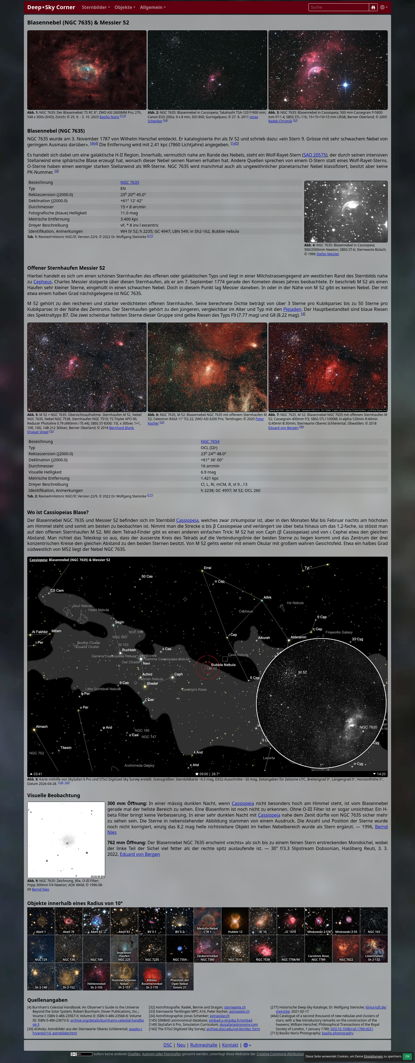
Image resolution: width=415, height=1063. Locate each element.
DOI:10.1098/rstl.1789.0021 (351, 1029)
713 (123, 116)
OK (407, 1056)
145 (235, 143)
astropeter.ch (239, 1011)
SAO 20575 (314, 155)
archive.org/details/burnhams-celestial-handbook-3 (88, 1022)
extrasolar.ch (220, 1016)
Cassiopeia (187, 520)
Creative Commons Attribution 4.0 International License (300, 1054)
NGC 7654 (210, 441)
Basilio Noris (109, 117)
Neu (181, 1045)
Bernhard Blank (121, 427)
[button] (96, 7)
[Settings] (247, 1045)
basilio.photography (337, 1033)
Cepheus (42, 282)
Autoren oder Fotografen (161, 1054)
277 (150, 236)
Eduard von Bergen (283, 427)
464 (94, 143)
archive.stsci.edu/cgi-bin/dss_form (233, 1029)
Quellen (134, 1054)
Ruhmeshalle (204, 1045)
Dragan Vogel (37, 432)
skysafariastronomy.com (239, 1024)
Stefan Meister (328, 254)
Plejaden (292, 309)
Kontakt (230, 1045)
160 (67, 782)
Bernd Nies (40, 889)
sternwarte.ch (235, 1007)
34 (165, 120)
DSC (168, 1045)
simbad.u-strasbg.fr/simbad (230, 1020)
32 (295, 120)
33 (161, 422)
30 (301, 426)
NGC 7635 (129, 182)
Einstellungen (373, 1056)
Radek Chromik (280, 121)
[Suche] (373, 7)
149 (61, 782)
